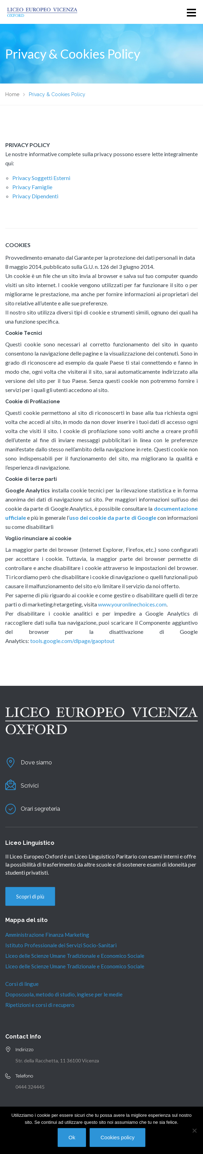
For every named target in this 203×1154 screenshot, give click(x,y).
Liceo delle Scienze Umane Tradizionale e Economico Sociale (74, 956)
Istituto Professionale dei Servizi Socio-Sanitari (61, 945)
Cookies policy (117, 1137)
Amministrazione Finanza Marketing (47, 934)
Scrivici (30, 785)
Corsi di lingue (22, 984)
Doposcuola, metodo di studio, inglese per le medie (64, 994)
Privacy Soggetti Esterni (41, 177)
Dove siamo (36, 762)
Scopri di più (30, 896)
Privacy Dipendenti (35, 196)
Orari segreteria (40, 808)
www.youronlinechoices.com (132, 604)
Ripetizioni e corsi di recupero (39, 1005)
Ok (71, 1137)
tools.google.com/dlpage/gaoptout (72, 640)
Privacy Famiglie (32, 187)
